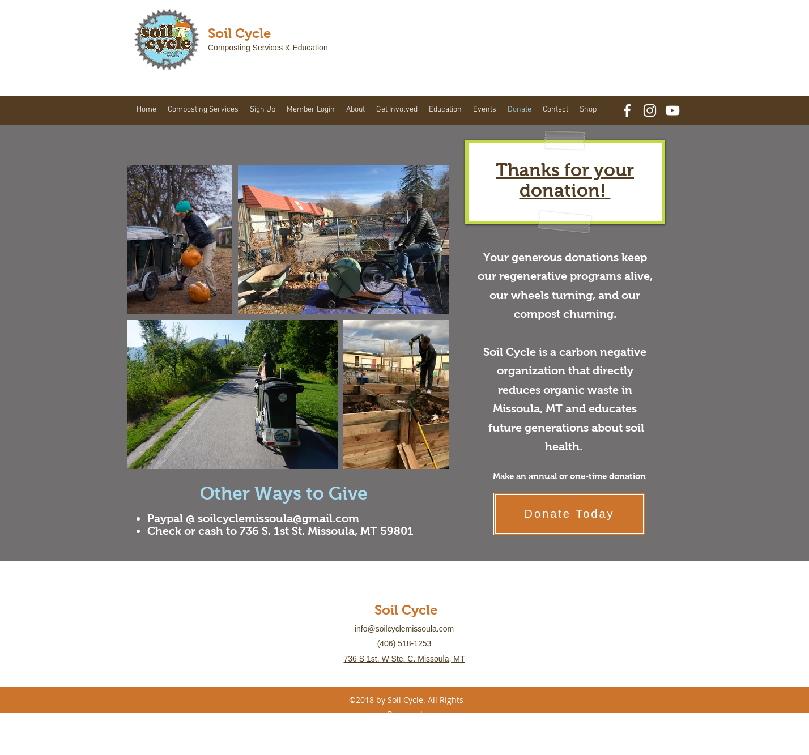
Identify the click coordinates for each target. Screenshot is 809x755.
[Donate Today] (569, 514)
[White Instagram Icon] (649, 110)
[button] (203, 109)
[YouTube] (672, 110)
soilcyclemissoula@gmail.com (278, 518)
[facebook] (627, 110)
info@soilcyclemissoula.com (404, 628)
